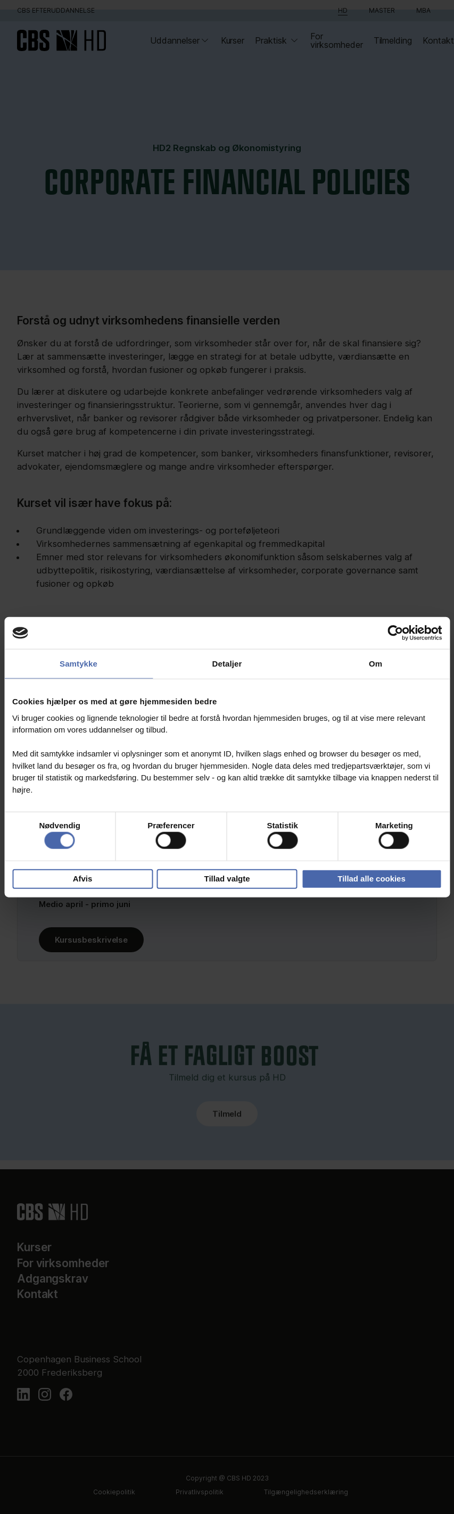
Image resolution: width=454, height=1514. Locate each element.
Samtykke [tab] (78, 663)
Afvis (83, 878)
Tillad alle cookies (371, 878)
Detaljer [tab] (227, 663)
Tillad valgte (227, 878)
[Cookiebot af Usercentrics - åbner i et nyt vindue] (395, 633)
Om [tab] (375, 663)
